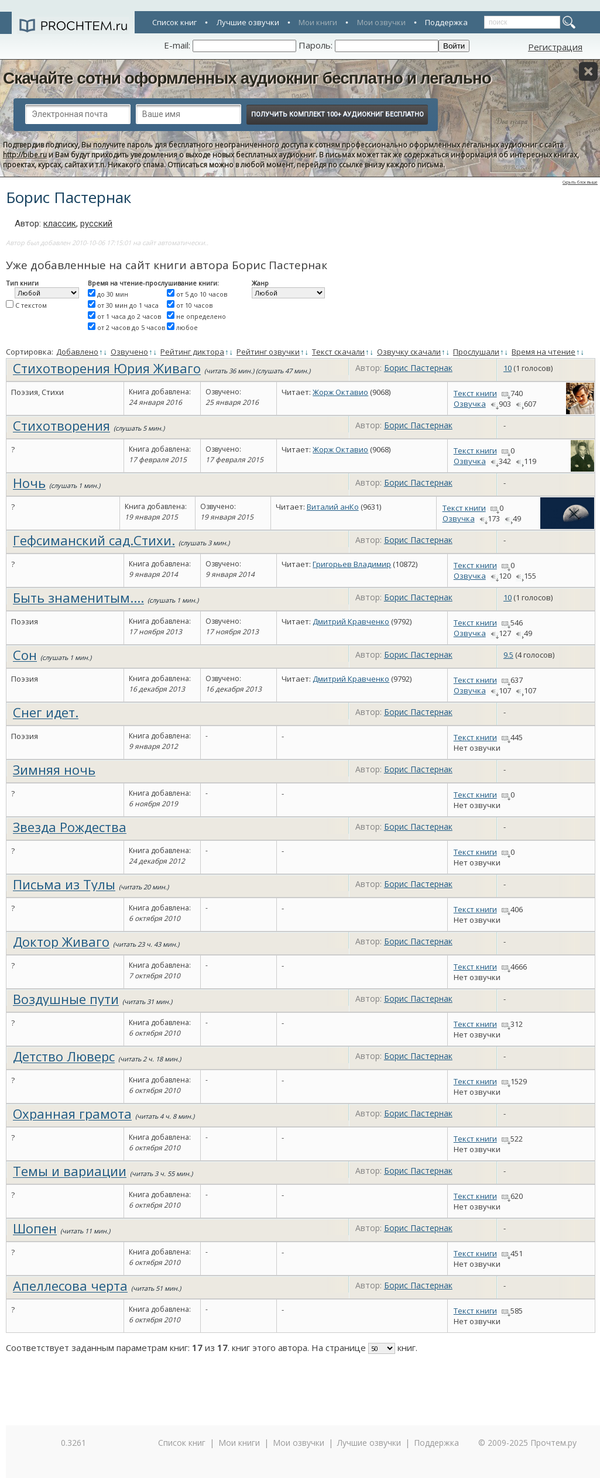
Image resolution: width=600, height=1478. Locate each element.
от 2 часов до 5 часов (131, 327)
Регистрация (555, 47)
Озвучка (470, 403)
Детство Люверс (64, 1056)
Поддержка (446, 22)
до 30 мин (112, 294)
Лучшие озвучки (248, 22)
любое (187, 327)
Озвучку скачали (409, 351)
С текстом (31, 305)
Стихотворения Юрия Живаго (107, 368)
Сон (25, 655)
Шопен (35, 1228)
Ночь (29, 482)
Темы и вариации (69, 1171)
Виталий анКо (333, 506)
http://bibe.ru (25, 155)
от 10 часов (194, 305)
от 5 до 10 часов (201, 294)
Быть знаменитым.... (78, 597)
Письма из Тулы (64, 884)
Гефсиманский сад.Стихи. (94, 540)
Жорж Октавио (340, 392)
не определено (201, 316)
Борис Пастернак (418, 367)
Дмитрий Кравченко (351, 621)
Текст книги (475, 393)
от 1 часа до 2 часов (129, 316)
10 (507, 368)
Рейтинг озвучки (268, 351)
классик (59, 223)
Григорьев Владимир (352, 564)
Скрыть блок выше (580, 182)
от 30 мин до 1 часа (128, 305)
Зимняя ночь (54, 769)
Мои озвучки (381, 22)
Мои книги (318, 22)
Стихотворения (61, 425)
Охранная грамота (72, 1113)
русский (96, 223)
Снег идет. (45, 712)
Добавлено (77, 351)
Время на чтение (543, 351)
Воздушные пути (66, 999)
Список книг (174, 22)
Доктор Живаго (61, 941)
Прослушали (476, 351)
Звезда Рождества (69, 827)
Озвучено (129, 351)
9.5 (508, 654)
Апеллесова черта (70, 1285)
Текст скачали (338, 351)
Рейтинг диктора (192, 351)
